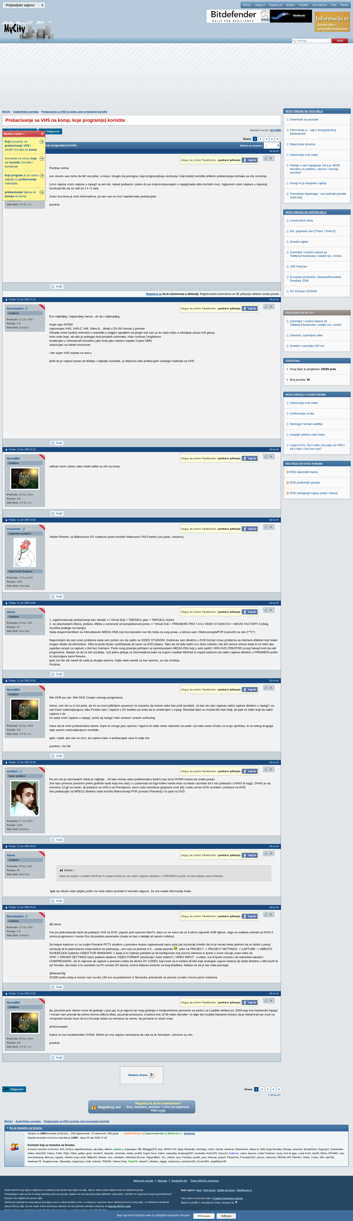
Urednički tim (179, 1180)
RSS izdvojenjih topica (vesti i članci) (314, 360)
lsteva (11, 612)
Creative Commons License (228, 1198)
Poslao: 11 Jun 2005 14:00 (22, 603)
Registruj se (275, 5)
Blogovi (291, 5)
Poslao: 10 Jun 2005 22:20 (22, 449)
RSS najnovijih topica (304, 339)
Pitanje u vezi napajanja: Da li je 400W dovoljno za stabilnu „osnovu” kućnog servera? (315, 432)
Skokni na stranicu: (251, 145)
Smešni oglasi (299, 505)
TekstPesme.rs (244, 1190)
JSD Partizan (298, 530)
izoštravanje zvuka (302, 280)
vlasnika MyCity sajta (119, 1206)
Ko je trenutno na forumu (26, 1128)
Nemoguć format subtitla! (306, 291)
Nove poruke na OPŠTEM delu (305, 476)
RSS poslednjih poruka (305, 349)
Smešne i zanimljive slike (306, 202)
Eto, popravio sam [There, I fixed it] (312, 495)
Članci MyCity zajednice (205, 1180)
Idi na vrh (275, 1095)
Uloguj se (260, 5)
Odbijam (226, 1216)
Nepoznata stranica (302, 408)
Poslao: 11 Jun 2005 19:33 (22, 846)
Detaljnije (189, 1133)
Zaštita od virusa (226, 1190)
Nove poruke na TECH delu (304, 375)
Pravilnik (303, 5)
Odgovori (52, 131)
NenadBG (13, 458)
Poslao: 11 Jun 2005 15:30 (22, 762)
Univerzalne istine (301, 484)
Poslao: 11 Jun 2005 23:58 (22, 993)
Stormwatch (15, 308)
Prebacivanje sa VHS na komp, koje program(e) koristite (74, 111)
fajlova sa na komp (20, 194)
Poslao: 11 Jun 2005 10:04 (22, 520)
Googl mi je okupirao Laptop (308, 447)
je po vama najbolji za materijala (21, 179)
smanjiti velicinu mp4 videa (307, 301)
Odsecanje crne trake (304, 269)
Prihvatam (204, 1216)
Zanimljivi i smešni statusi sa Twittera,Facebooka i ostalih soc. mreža (315, 189)
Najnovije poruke (144, 1180)
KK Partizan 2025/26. (304, 555)
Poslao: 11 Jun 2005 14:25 (22, 680)
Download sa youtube (304, 383)
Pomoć (344, 5)
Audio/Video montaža (25, 111)
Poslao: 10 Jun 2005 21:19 (22, 299)
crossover (14, 529)
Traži (333, 5)
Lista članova (319, 5)
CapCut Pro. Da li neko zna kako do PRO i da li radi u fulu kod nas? (317, 313)
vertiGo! (12, 771)
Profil (59, 286)
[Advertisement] (176, 79)
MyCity (247, 5)
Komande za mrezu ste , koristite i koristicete (21, 162)
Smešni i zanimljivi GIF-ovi (307, 213)
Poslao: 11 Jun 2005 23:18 (22, 907)
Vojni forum (209, 1190)
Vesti (198, 1190)
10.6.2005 (275, 130)
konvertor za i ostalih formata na (21, 145)
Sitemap (162, 1180)
